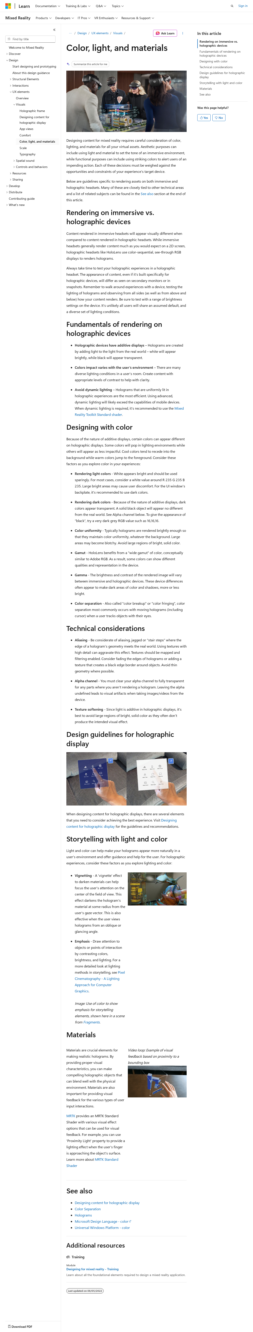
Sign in (243, 6)
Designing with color (213, 61)
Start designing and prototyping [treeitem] (34, 66)
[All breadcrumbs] (70, 33)
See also (147, 193)
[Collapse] (54, 30)
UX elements (100, 33)
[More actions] (183, 33)
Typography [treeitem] (28, 154)
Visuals (118, 33)
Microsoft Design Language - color (101, 1221)
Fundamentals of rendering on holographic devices (220, 53)
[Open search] (232, 6)
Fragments (91, 1022)
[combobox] (30, 39)
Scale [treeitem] (23, 148)
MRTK (70, 1115)
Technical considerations (216, 67)
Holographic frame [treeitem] (32, 111)
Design (82, 33)
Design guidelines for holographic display (222, 75)
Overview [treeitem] (22, 98)
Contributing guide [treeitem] (22, 198)
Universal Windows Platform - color (102, 1227)
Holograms (83, 1215)
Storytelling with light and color (221, 83)
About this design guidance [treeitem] (31, 73)
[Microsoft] (8, 6)
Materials (206, 88)
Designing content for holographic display (107, 1202)
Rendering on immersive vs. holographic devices (219, 43)
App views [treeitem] (26, 129)
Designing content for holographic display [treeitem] (34, 120)
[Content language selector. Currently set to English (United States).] (25, 1325)
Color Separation (88, 1208)
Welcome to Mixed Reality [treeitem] (26, 47)
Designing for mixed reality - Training (92, 1269)
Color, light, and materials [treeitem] (37, 141)
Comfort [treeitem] (25, 135)
